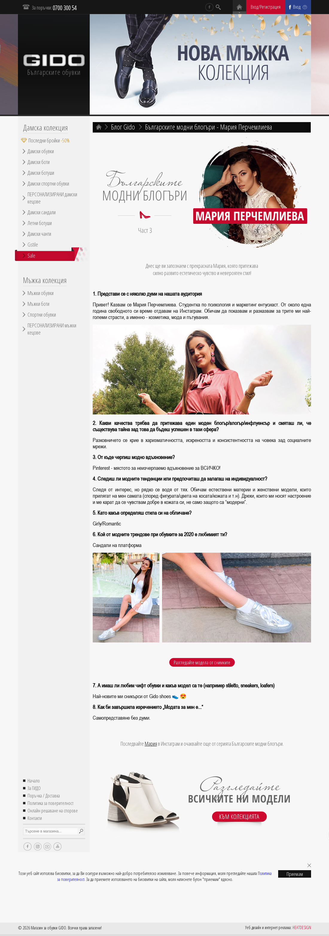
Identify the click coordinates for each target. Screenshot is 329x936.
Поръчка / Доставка (44, 795)
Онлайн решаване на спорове (53, 810)
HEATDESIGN (302, 927)
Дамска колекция (45, 127)
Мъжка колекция (45, 280)
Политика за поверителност (51, 803)
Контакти (35, 818)
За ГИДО (34, 788)
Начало (34, 780)
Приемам (295, 873)
